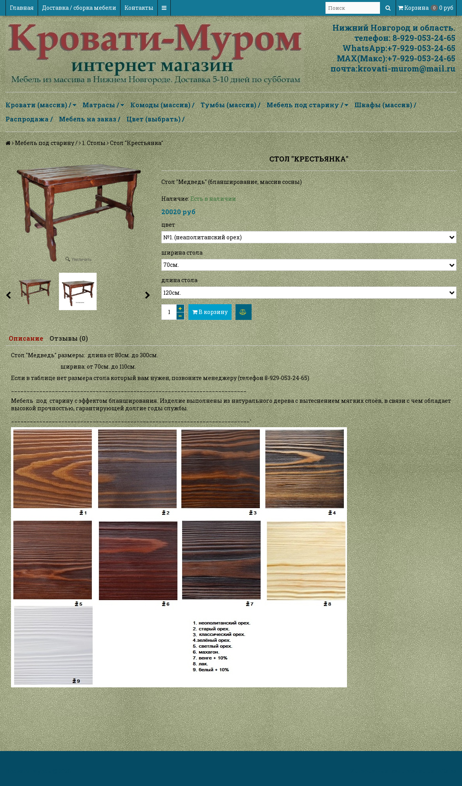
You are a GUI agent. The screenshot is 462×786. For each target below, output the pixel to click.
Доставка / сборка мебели (79, 7)
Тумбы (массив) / (230, 105)
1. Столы (94, 143)
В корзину (210, 312)
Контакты (138, 7)
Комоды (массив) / (162, 105)
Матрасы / (103, 105)
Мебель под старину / (307, 105)
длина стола (179, 280)
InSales (446, 771)
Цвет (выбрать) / (155, 119)
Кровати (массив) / (40, 105)
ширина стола (182, 252)
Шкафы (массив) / (385, 105)
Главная (22, 7)
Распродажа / (29, 119)
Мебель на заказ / (89, 119)
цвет (168, 224)
